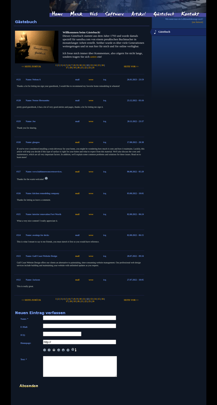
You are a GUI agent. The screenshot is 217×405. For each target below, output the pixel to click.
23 (89, 67)
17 (67, 67)
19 (74, 67)
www (91, 79)
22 (86, 67)
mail (77, 142)
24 (93, 67)
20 (78, 67)
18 (71, 67)
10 (80, 65)
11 (84, 65)
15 (99, 65)
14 (95, 65)
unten (93, 56)
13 (91, 65)
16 (103, 65)
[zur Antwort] (197, 22)
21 (82, 67)
